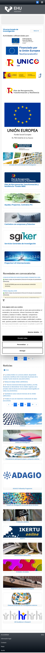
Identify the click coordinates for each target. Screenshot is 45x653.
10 (26, 405)
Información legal (6, 638)
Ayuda (3, 650)
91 (29, 359)
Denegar (22, 351)
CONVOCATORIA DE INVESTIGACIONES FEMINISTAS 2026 (21, 277)
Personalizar (22, 344)
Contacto (3, 642)
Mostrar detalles (33, 332)
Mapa (2, 646)
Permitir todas (22, 338)
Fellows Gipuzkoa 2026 (10, 291)
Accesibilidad (5, 635)
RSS (6, 370)
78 (33, 405)
